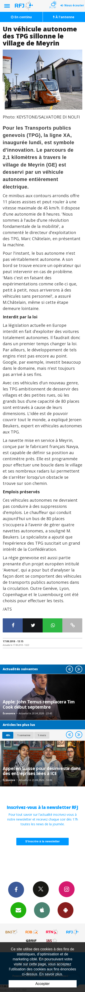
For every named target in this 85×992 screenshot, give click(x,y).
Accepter (42, 984)
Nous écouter (74, 5)
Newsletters (18, 910)
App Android (65, 910)
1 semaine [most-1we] (23, 735)
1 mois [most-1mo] (42, 735)
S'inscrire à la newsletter (42, 841)
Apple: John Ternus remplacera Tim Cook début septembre (39, 704)
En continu (21, 17)
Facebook (16, 889)
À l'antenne (63, 17)
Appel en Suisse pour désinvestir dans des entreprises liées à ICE (42, 770)
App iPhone (42, 910)
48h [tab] (8, 735)
